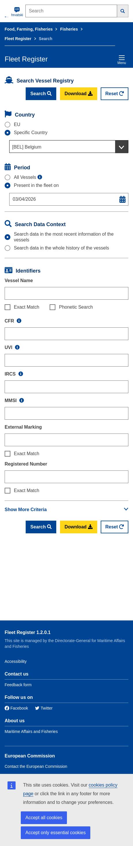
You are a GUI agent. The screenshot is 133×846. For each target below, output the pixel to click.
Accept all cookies (43, 817)
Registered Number (26, 464)
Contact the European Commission (36, 766)
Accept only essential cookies (55, 832)
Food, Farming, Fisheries (29, 29)
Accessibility (16, 661)
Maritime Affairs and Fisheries (31, 731)
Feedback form (18, 684)
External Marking (23, 427)
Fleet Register (18, 38)
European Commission (30, 755)
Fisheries (69, 29)
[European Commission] (7, 16)
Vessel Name (19, 280)
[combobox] (69, 146)
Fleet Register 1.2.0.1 (27, 632)
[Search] (122, 11)
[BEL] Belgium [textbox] (26, 147)
